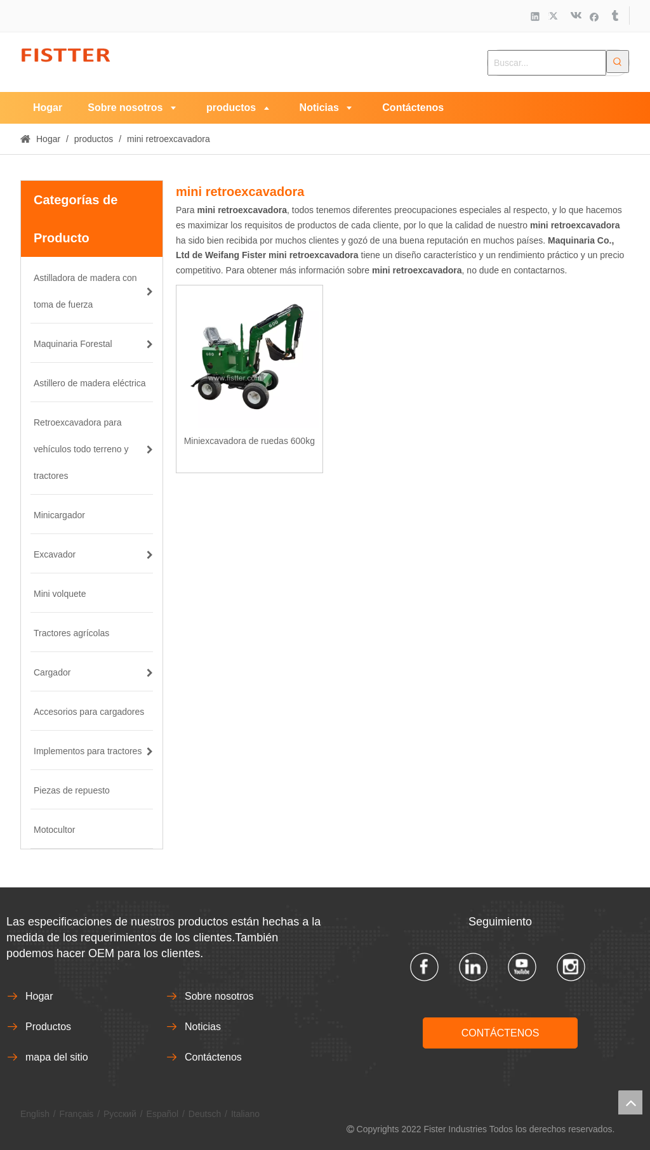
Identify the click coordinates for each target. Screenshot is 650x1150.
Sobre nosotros (219, 996)
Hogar (39, 996)
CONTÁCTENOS (500, 1033)
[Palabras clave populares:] (617, 61)
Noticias (203, 1026)
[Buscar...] (547, 62)
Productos (48, 1026)
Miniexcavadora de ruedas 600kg (249, 441)
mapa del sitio (56, 1057)
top (630, 1102)
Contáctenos (213, 1057)
